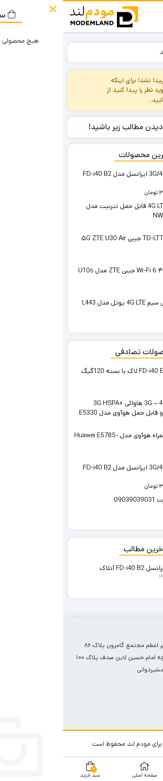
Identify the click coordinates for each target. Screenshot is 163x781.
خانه (148, 52)
